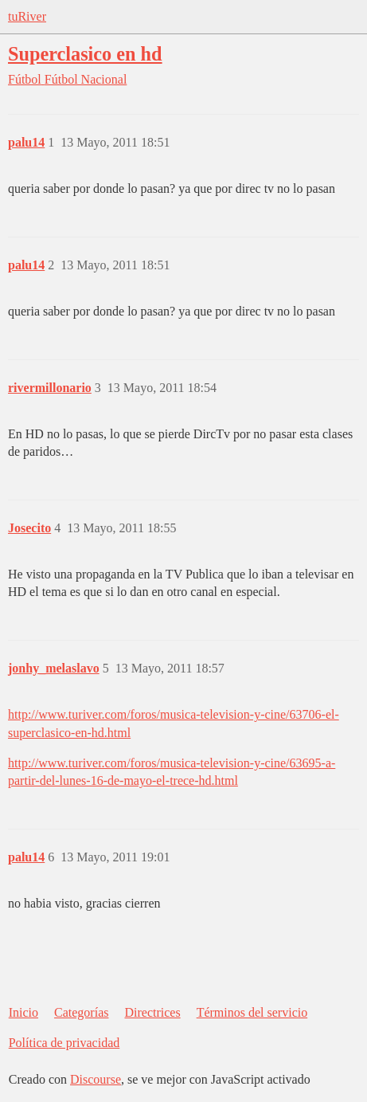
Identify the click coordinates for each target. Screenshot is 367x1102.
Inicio (23, 1012)
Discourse (95, 1079)
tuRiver (27, 16)
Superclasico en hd (85, 54)
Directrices (152, 1012)
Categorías (81, 1012)
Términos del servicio (252, 1012)
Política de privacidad (64, 1042)
